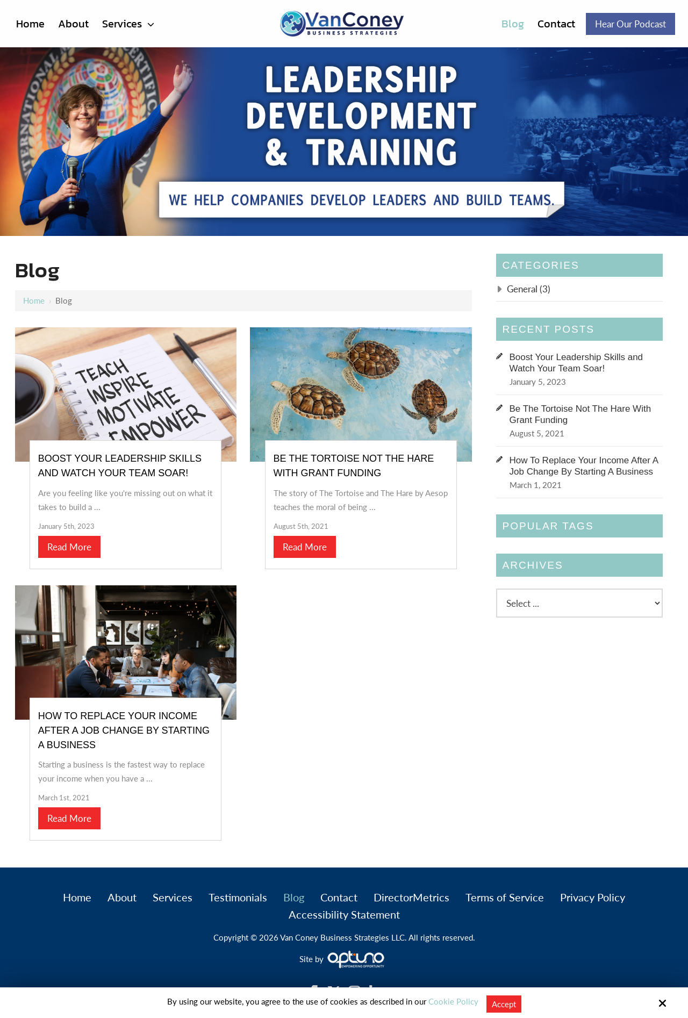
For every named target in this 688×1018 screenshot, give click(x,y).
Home (34, 300)
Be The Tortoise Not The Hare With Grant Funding (580, 414)
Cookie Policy (453, 1001)
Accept (504, 1004)
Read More (71, 544)
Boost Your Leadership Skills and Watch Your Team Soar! (576, 363)
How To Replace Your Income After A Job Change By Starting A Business (125, 727)
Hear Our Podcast (630, 24)
